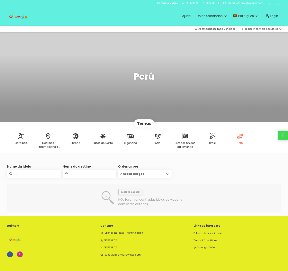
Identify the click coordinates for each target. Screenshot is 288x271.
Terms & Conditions (205, 240)
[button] (145, 174)
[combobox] (89, 174)
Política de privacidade (207, 233)
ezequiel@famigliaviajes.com (245, 3)
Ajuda (186, 16)
